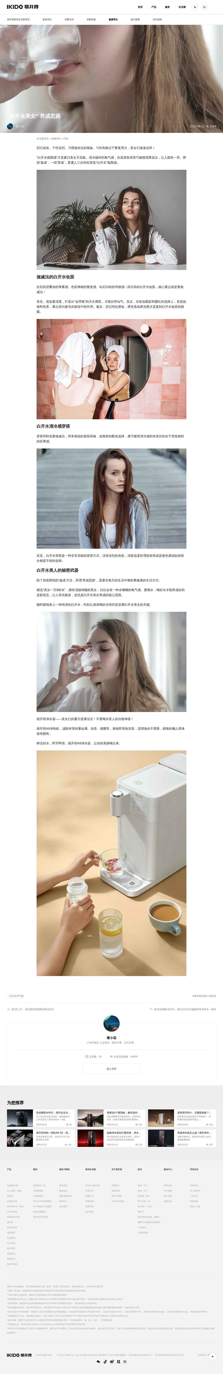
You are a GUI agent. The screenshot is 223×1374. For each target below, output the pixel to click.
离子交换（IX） (145, 1201)
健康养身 (89, 1206)
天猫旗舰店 (38, 1191)
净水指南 (157, 19)
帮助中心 (63, 1201)
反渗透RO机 (12, 1185)
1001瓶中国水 (118, 1201)
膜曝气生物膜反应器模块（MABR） (149, 1225)
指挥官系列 (12, 1264)
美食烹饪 (47, 19)
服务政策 (63, 1191)
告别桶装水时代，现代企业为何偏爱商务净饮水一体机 (186, 1009)
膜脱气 (141, 1212)
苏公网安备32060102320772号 (169, 1355)
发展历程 (116, 1191)
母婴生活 (69, 19)
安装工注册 (195, 1206)
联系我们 (194, 1185)
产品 (153, 7)
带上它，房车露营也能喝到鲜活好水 (34, 1009)
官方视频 (168, 1191)
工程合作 (194, 1196)
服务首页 (63, 1185)
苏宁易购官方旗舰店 (42, 1206)
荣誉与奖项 (117, 1196)
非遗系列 (11, 1238)
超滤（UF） (143, 1185)
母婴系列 (11, 1259)
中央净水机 (12, 1212)
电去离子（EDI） (146, 1206)
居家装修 (91, 19)
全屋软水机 (12, 1201)
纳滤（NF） (143, 1191)
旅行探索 (135, 19)
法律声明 (202, 1355)
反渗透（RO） (144, 1196)
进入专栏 (111, 1068)
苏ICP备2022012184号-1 (140, 1355)
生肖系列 (11, 1243)
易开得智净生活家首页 (18, 19)
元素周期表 (143, 1232)
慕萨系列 (11, 1248)
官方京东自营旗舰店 (42, 1201)
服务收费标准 (65, 1196)
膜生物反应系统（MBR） (149, 1217)
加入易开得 (195, 1191)
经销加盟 (194, 1201)
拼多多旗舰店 (39, 1212)
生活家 (182, 7)
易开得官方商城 (40, 1217)
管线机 (10, 1196)
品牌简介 (116, 1185)
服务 (167, 7)
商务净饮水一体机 (15, 1206)
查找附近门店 (39, 1185)
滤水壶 (10, 1222)
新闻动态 (168, 1185)
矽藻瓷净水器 (13, 1217)
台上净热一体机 (14, 1191)
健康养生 (113, 19)
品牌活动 (168, 1201)
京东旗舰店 (38, 1196)
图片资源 (168, 1196)
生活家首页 (43, 138)
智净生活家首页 (92, 1185)
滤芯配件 (11, 1232)
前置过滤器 (12, 1227)
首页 (140, 7)
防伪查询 (63, 1206)
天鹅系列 (11, 1253)
